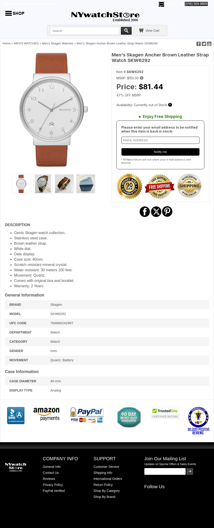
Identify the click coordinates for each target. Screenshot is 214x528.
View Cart (152, 30)
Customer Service (106, 467)
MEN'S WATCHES (26, 43)
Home (7, 43)
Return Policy (103, 485)
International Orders (108, 479)
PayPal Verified (54, 491)
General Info (52, 467)
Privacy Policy (53, 485)
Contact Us (51, 473)
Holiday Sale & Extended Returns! (28, 4)
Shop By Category (107, 491)
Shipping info (103, 473)
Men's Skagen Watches (58, 43)
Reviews (49, 479)
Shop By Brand (104, 497)
